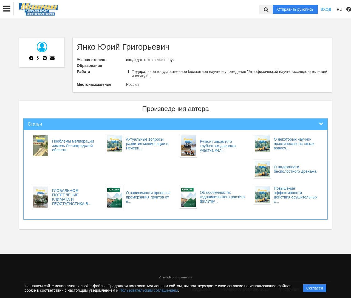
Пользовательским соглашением (149, 290)
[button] (7, 9)
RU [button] (339, 9)
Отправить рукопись (295, 9)
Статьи (35, 124)
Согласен (314, 288)
